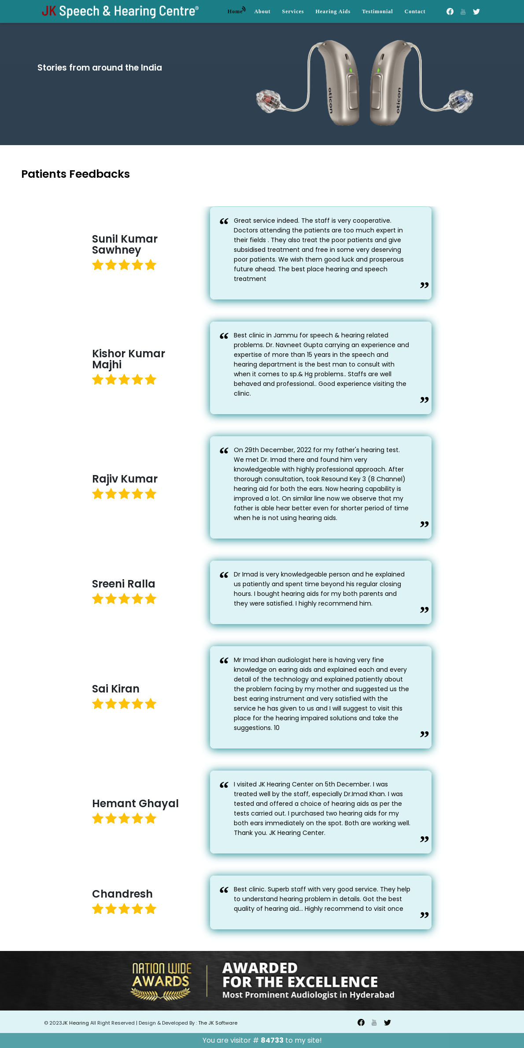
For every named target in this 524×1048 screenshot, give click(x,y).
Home (237, 10)
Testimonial (377, 11)
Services (293, 11)
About (262, 11)
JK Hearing (76, 1022)
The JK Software (217, 1022)
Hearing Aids (333, 11)
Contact (415, 11)
